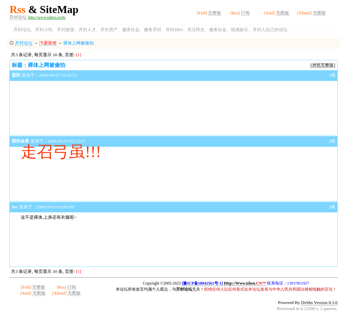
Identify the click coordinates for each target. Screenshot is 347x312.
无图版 (282, 12)
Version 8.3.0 (326, 302)
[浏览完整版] (323, 65)
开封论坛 (18, 17)
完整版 (214, 12)
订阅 (245, 12)
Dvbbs (307, 302)
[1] (78, 54)
